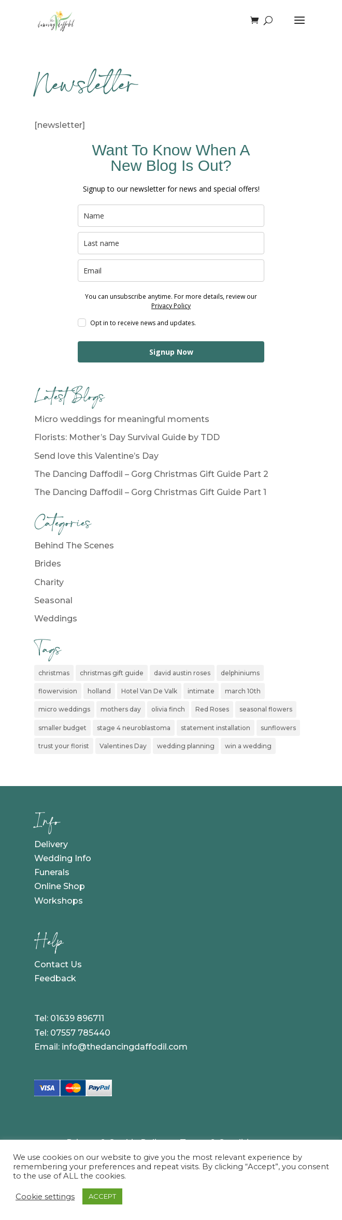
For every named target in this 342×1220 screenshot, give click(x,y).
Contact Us (58, 964)
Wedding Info (62, 858)
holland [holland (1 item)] (99, 691)
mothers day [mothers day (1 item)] (121, 709)
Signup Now (171, 352)
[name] (171, 216)
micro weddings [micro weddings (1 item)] (64, 709)
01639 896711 (77, 1018)
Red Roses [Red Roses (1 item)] (212, 709)
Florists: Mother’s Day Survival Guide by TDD (127, 437)
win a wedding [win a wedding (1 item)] (248, 746)
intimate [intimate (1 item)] (201, 691)
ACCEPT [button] (102, 1196)
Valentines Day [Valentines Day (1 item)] (123, 746)
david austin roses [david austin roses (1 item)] (182, 673)
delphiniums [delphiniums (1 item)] (240, 673)
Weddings (55, 618)
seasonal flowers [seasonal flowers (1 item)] (265, 709)
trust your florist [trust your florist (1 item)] (63, 746)
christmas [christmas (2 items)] (53, 673)
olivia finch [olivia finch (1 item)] (168, 709)
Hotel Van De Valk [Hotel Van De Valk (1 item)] (149, 691)
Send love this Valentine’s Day (96, 456)
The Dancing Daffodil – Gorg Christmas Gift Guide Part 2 (151, 474)
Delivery (51, 844)
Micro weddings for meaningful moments (121, 419)
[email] (171, 270)
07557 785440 (80, 1033)
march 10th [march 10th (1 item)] (243, 691)
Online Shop (59, 886)
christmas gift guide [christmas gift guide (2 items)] (112, 673)
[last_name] (171, 243)
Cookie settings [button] (45, 1196)
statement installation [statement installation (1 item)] (215, 728)
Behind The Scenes (74, 545)
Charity (49, 582)
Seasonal (53, 600)
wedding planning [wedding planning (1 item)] (186, 746)
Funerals (51, 872)
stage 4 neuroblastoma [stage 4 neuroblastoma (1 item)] (133, 728)
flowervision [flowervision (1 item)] (57, 691)
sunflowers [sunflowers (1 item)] (278, 728)
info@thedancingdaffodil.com (125, 1047)
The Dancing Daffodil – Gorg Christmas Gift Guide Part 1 (150, 492)
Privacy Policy (171, 305)
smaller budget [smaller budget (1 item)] (62, 728)
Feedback (55, 978)
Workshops (58, 901)
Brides (47, 564)
